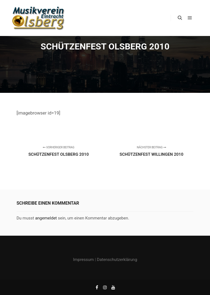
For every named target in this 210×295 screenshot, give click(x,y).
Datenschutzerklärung (117, 259)
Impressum (83, 259)
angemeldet (46, 218)
